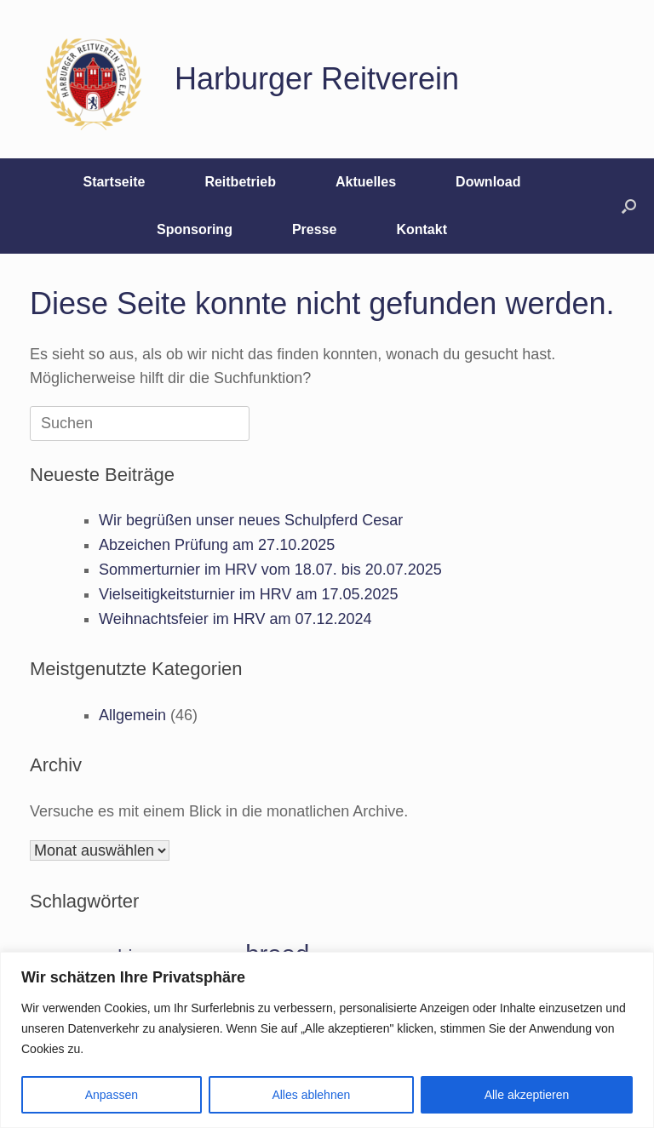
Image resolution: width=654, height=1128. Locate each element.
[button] (629, 206)
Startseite (114, 182)
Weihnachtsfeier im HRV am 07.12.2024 (235, 618)
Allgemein (132, 715)
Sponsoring (194, 229)
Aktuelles (366, 182)
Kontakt (421, 229)
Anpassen (111, 1095)
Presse (314, 229)
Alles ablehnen (311, 1095)
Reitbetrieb (240, 182)
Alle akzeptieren (527, 1095)
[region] (327, 1040)
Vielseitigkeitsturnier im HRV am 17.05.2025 (249, 594)
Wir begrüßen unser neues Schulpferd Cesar (251, 520)
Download (488, 182)
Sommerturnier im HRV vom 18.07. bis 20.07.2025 (270, 569)
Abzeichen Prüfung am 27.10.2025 (217, 544)
